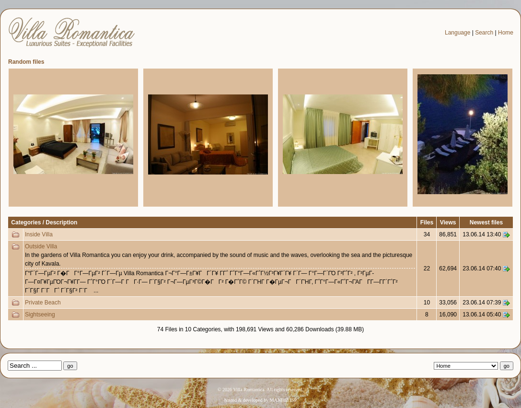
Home (505, 32)
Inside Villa (39, 234)
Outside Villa (41, 246)
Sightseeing (40, 314)
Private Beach (43, 302)
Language (457, 32)
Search (484, 32)
